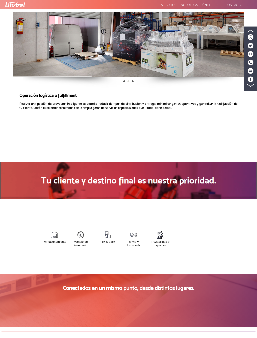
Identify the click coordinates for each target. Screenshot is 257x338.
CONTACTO (233, 5)
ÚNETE (207, 5)
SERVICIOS (168, 5)
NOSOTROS (189, 5)
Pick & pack (107, 236)
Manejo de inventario (81, 238)
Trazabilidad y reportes (160, 238)
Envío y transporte (134, 238)
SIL (219, 5)
